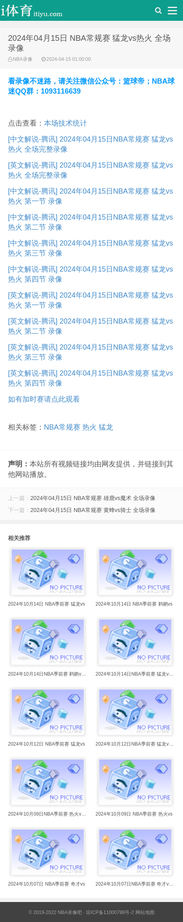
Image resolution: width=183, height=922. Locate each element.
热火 (89, 427)
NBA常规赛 (62, 427)
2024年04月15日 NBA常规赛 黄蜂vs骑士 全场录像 (92, 510)
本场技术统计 (65, 123)
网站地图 (145, 912)
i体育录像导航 (40, 12)
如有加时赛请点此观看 (44, 399)
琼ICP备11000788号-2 (110, 912)
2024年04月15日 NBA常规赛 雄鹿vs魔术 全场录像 (92, 498)
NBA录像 (22, 59)
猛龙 (106, 427)
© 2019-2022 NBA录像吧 (55, 912)
